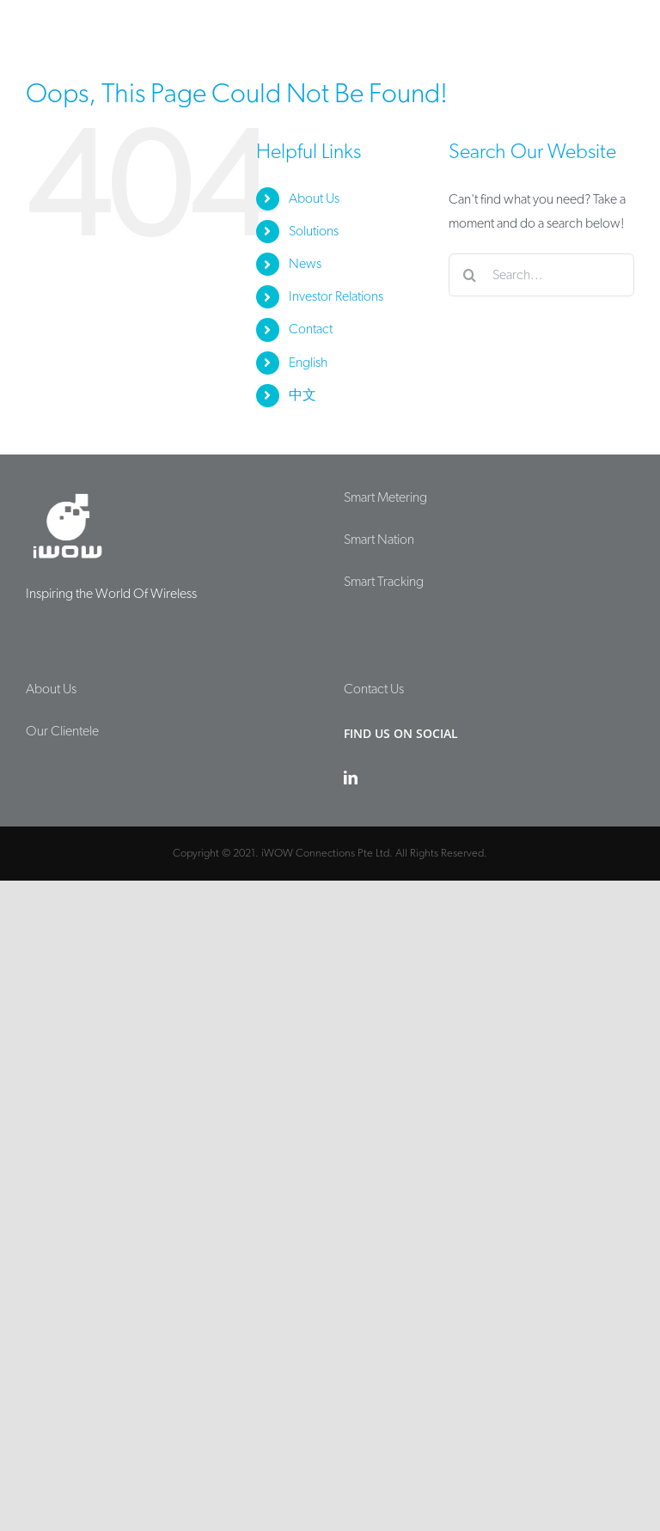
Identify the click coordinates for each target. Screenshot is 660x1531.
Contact (311, 329)
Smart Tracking (384, 582)
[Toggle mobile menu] (625, 28)
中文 (302, 395)
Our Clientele (62, 731)
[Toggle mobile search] (590, 28)
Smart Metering (385, 497)
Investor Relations (336, 296)
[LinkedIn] (351, 777)
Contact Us (374, 689)
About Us (314, 198)
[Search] (470, 274)
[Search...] (541, 274)
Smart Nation (379, 539)
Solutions (314, 231)
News (305, 264)
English (308, 362)
